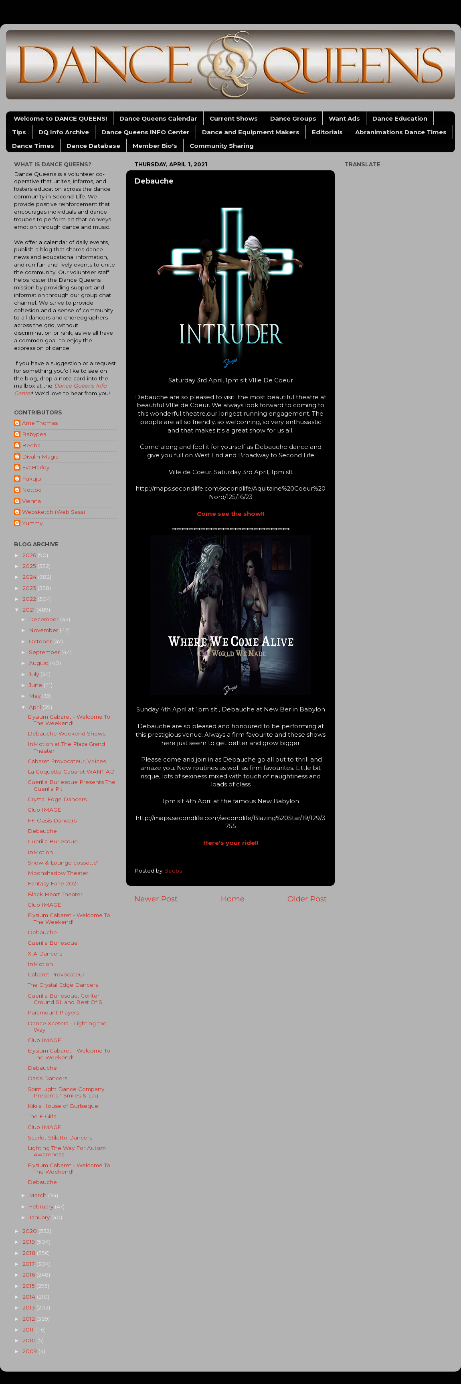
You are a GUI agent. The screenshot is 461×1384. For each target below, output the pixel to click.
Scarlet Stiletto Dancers (60, 1137)
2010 (29, 1340)
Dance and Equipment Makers (250, 132)
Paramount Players (53, 1012)
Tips (19, 132)
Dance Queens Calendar (158, 118)
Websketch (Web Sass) (53, 512)
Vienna (31, 501)
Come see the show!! (230, 513)
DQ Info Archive (63, 132)
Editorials (327, 132)
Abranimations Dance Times (401, 132)
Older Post (307, 898)
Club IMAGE (44, 809)
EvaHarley (35, 467)
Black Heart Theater (55, 894)
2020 (30, 1231)
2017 (29, 1264)
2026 (30, 555)
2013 (29, 1307)
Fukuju (31, 478)
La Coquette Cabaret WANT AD (71, 771)
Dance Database (93, 146)
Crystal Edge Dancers (57, 799)
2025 (30, 566)
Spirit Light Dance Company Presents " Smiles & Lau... (66, 1092)
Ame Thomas (40, 423)
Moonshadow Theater (58, 873)
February (42, 1206)
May (35, 696)
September (45, 652)
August (39, 663)
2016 (29, 1274)
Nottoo (32, 490)
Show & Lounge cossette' (63, 862)
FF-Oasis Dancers (52, 820)
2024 (30, 577)
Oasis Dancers (47, 1078)
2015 (29, 1286)
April (35, 707)
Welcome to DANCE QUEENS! (60, 118)
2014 (29, 1296)
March (38, 1195)
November (44, 630)
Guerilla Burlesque (53, 841)
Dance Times (33, 146)
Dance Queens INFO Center (145, 132)
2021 (29, 609)
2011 (28, 1329)
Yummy (32, 523)
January (40, 1217)
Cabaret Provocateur (56, 974)
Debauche (42, 831)
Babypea (34, 434)
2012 (29, 1318)
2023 (30, 588)
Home (233, 898)
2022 (30, 599)
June (36, 685)
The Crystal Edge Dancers (63, 985)
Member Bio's (155, 146)
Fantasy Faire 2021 (53, 883)
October (41, 641)
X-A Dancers (45, 953)
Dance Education (399, 118)
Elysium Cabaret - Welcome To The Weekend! (69, 719)
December (44, 619)
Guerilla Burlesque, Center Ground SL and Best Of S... (67, 998)
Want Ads (344, 118)
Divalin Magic (40, 456)
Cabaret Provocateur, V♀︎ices (67, 761)
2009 (30, 1351)
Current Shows (234, 118)
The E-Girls (42, 1116)
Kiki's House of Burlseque (63, 1106)
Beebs (31, 445)
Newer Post (156, 898)
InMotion (40, 852)
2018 (29, 1253)
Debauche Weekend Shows (66, 733)
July (34, 674)
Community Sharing (222, 146)
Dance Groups (293, 118)
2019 (29, 1242)
